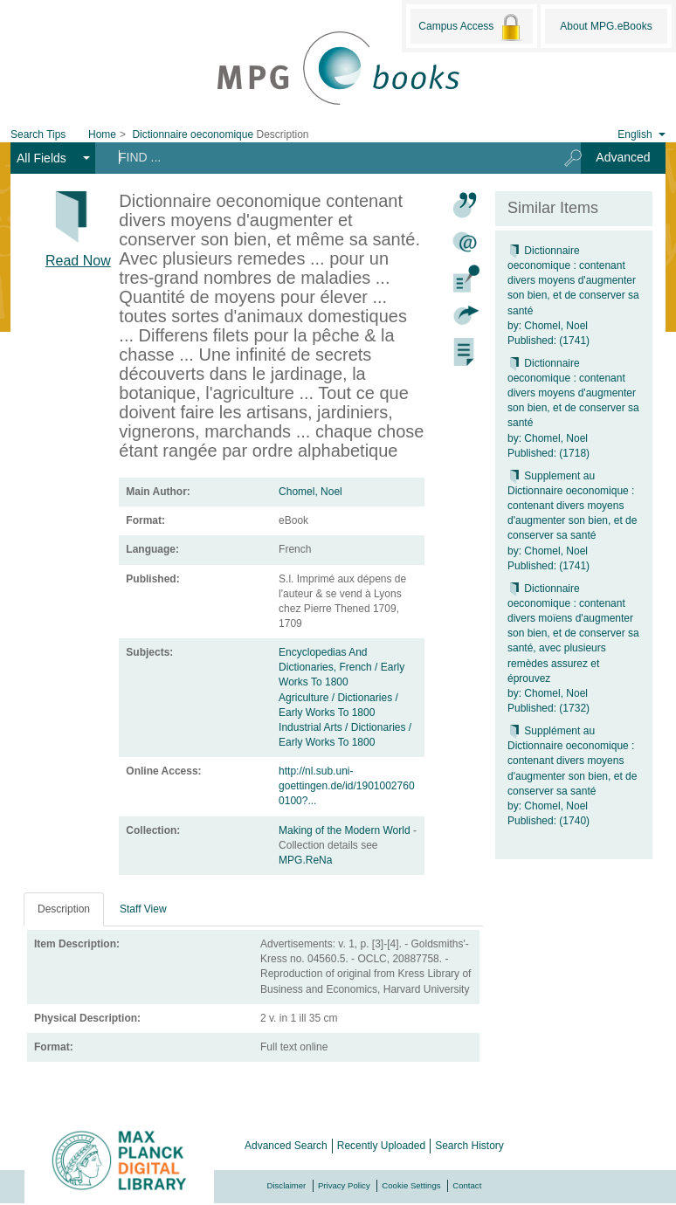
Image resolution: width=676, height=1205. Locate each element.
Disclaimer (287, 1185)
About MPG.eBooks (606, 26)
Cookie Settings (411, 1185)
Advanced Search (286, 1146)
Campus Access (471, 27)
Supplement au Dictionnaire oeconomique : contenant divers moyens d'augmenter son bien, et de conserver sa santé (572, 506)
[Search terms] (323, 157)
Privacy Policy (344, 1185)
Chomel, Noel (310, 491)
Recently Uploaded (381, 1146)
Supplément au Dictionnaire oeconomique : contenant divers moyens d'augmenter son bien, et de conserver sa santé (572, 761)
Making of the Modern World (346, 830)
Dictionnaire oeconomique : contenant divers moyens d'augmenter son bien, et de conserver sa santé (573, 280)
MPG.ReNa (305, 860)
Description (64, 909)
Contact (466, 1185)
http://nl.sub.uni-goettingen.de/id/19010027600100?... (346, 786)
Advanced (623, 157)
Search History (469, 1146)
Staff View (143, 909)
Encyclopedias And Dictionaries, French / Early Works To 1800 (341, 667)
